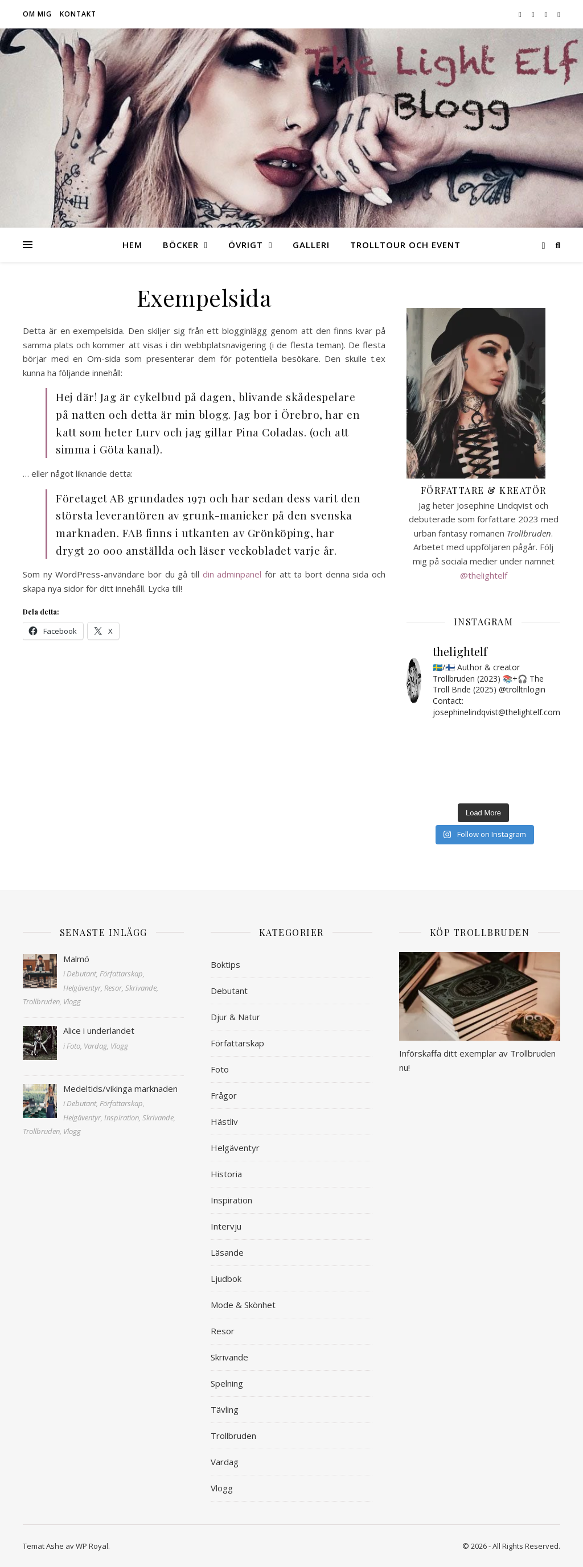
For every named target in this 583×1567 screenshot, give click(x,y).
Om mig (37, 14)
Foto (220, 1069)
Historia (226, 1174)
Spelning (227, 1383)
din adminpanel (232, 574)
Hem (132, 244)
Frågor (224, 1095)
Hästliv (224, 1121)
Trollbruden (233, 1435)
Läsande (227, 1252)
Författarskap (237, 1043)
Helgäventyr (235, 1147)
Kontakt (78, 14)
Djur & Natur (235, 1016)
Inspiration (231, 1200)
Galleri (311, 244)
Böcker (181, 244)
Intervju (226, 1226)
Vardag (225, 1461)
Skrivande (229, 1357)
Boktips (225, 964)
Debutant (229, 990)
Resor (223, 1331)
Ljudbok (226, 1278)
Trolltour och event (405, 244)
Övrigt (245, 244)
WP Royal (92, 1546)
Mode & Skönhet (243, 1304)
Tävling (225, 1409)
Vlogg (222, 1488)
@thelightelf (483, 575)
